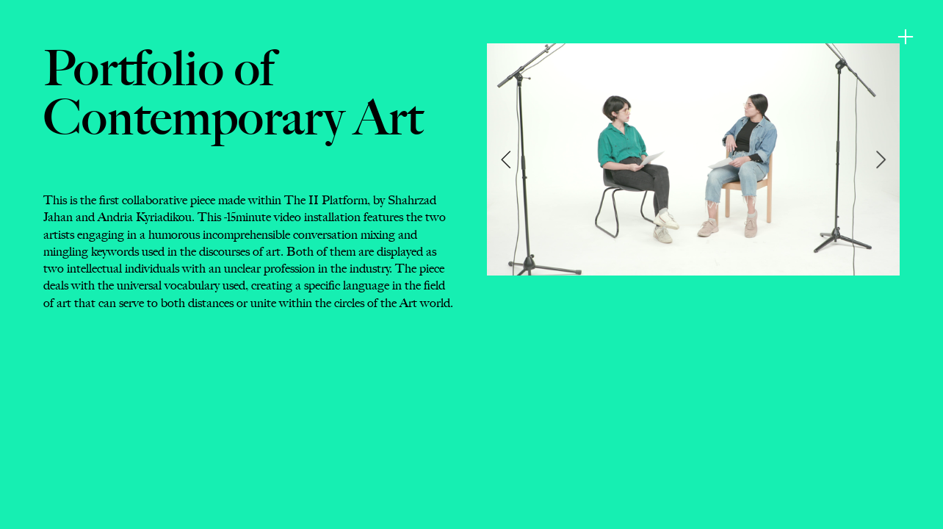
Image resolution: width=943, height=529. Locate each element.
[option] (693, 159)
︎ (905, 37)
